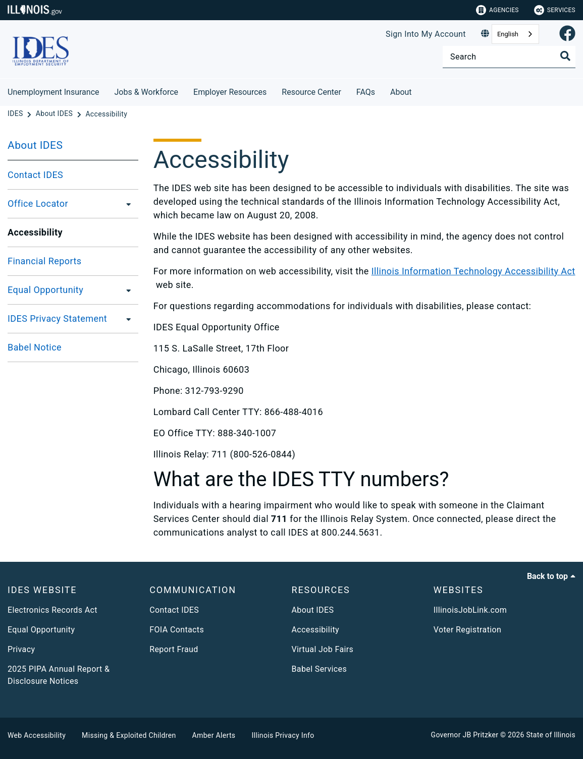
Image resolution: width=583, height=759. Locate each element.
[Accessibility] (106, 114)
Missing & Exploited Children (129, 735)
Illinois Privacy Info (282, 735)
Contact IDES (35, 174)
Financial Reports (44, 261)
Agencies (497, 10)
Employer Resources (230, 92)
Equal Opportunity (45, 289)
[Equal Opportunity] (125, 290)
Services (554, 10)
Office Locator (38, 203)
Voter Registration (468, 629)
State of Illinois (550, 735)
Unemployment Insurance (53, 92)
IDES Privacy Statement (57, 318)
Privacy (21, 649)
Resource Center (311, 92)
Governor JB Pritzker (465, 735)
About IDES (35, 145)
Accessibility (315, 629)
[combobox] (515, 34)
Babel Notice (35, 347)
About (401, 92)
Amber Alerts (214, 735)
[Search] (509, 57)
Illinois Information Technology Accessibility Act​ (473, 271)
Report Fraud (173, 649)
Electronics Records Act (52, 610)
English (507, 34)
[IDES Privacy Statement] (125, 319)
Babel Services (319, 669)
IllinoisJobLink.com (470, 610)
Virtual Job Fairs (323, 649)
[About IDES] (55, 114)
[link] (567, 34)
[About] (419, 90)
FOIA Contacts (176, 629)
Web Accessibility (37, 735)
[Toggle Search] (565, 56)
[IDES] (16, 114)
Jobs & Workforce (147, 92)
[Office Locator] (125, 204)
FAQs (365, 92)
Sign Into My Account (426, 34)
